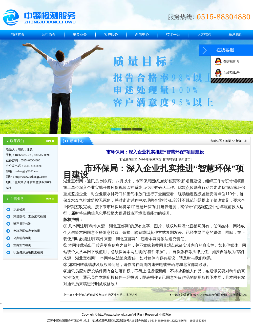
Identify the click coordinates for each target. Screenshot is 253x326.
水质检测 (19, 209)
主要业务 (80, 34)
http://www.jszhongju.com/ (31, 176)
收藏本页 (155, 159)
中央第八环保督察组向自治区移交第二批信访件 (106, 295)
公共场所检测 (22, 238)
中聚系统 (165, 314)
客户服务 (111, 34)
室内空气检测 (22, 245)
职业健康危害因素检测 (28, 252)
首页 (228, 141)
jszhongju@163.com (27, 171)
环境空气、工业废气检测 (29, 216)
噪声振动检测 (22, 223)
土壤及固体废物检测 (26, 231)
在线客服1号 (227, 61)
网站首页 (17, 34)
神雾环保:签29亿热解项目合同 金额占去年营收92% (214, 295)
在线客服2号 (227, 72)
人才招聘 (204, 34)
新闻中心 (142, 34)
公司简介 (49, 34)
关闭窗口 (184, 159)
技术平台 (173, 34)
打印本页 (170, 159)
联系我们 (235, 34)
